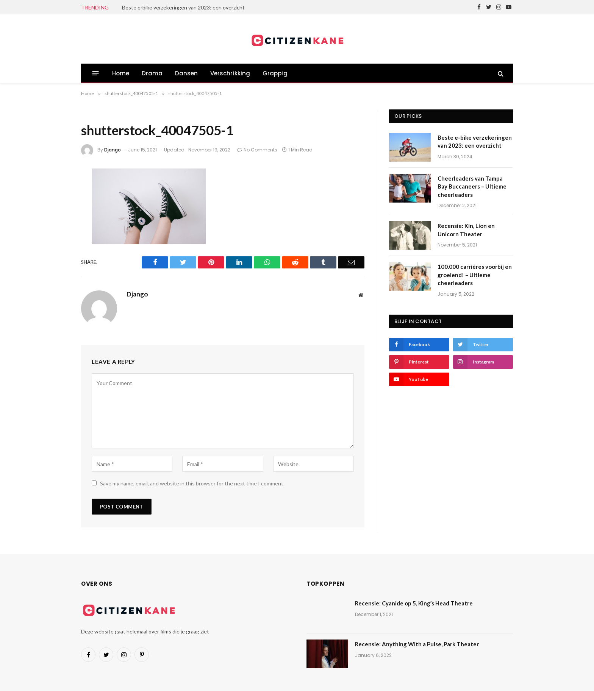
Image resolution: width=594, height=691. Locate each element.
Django (112, 150)
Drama (152, 73)
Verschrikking (230, 73)
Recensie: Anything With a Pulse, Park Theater (417, 644)
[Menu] (95, 73)
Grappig (275, 73)
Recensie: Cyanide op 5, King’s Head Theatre (414, 603)
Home (121, 73)
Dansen (186, 73)
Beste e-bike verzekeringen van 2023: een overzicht (183, 7)
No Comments (257, 150)
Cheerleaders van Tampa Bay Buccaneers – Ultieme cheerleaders (472, 186)
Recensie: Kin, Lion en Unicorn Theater (466, 229)
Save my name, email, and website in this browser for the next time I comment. (192, 483)
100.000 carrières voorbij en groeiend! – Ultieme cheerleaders (475, 274)
